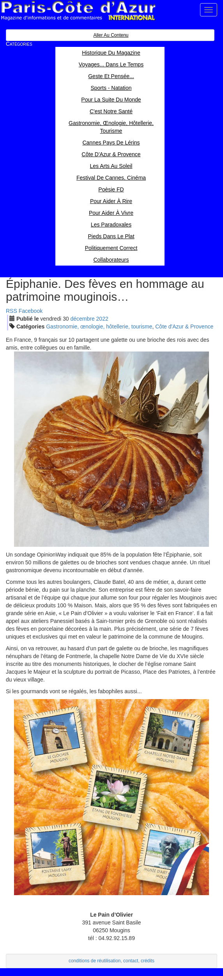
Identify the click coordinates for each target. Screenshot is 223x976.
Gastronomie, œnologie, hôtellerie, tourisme (99, 326)
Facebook (30, 311)
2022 (102, 319)
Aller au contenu (110, 35)
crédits (147, 961)
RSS (11, 311)
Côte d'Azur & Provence (184, 326)
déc (82, 319)
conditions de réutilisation (95, 961)
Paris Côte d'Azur (78, 10)
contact (130, 961)
